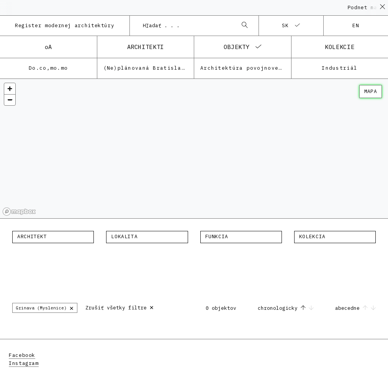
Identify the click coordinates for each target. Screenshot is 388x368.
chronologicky (287, 308)
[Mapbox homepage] (19, 211)
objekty (236, 47)
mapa (370, 91)
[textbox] (53, 236)
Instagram (24, 363)
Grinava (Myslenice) (45, 307)
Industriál (339, 68)
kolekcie (339, 47)
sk (285, 25)
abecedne (355, 308)
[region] (194, 149)
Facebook (22, 355)
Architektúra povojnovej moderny (245, 68)
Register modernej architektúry (64, 25)
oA (48, 47)
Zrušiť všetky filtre (119, 307)
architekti (145, 47)
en (356, 25)
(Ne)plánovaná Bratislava (146, 68)
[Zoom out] (9, 99)
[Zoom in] (9, 88)
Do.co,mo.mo (48, 68)
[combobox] (186, 25)
